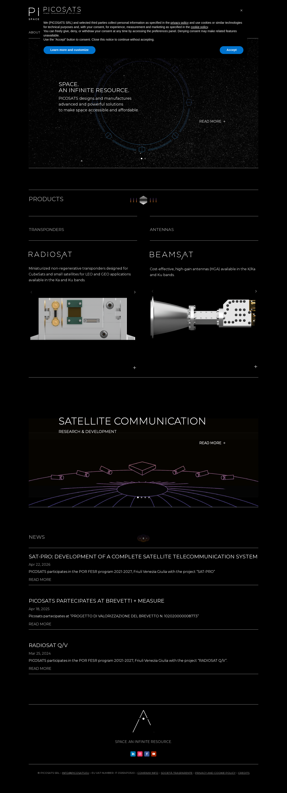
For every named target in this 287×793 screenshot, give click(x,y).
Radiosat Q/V (48, 645)
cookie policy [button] (199, 27)
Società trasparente (177, 772)
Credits (243, 772)
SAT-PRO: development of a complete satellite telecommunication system (143, 556)
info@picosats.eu (75, 772)
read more (40, 580)
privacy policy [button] (180, 22)
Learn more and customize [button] (69, 50)
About (34, 32)
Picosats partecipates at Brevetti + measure (96, 601)
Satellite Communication (132, 427)
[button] (31, 292)
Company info (147, 772)
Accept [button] (232, 50)
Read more (210, 125)
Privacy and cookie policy (215, 772)
